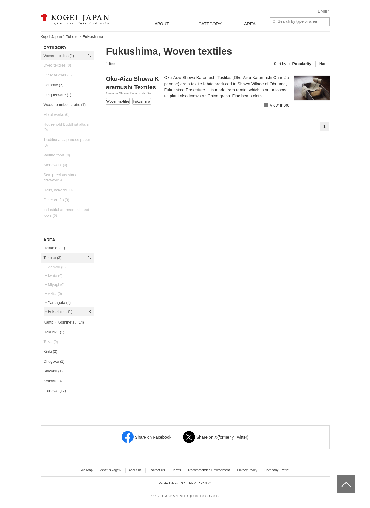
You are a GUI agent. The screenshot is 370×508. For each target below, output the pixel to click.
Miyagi (56, 284)
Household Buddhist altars (66, 127)
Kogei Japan (51, 36)
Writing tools (57, 155)
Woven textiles (59, 55)
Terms (176, 470)
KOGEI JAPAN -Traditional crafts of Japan (75, 20)
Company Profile (276, 470)
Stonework (55, 165)
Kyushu (53, 381)
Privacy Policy (247, 470)
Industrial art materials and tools (66, 212)
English (323, 11)
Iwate (55, 275)
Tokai (51, 341)
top (339, 477)
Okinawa (55, 391)
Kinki (50, 351)
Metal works (57, 114)
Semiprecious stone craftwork (61, 178)
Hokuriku (54, 332)
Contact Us (157, 470)
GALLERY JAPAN (196, 483)
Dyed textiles (57, 65)
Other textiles (58, 75)
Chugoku (54, 361)
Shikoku (53, 371)
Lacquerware (57, 95)
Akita (55, 293)
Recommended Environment (209, 470)
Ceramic (54, 85)
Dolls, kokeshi (58, 190)
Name (324, 63)
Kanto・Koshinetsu (64, 322)
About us (135, 470)
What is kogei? (110, 470)
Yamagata (59, 302)
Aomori (57, 267)
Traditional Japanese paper (67, 142)
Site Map (86, 470)
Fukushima (60, 311)
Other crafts (56, 200)
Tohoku (72, 36)
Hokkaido (54, 248)
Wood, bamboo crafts (65, 104)
